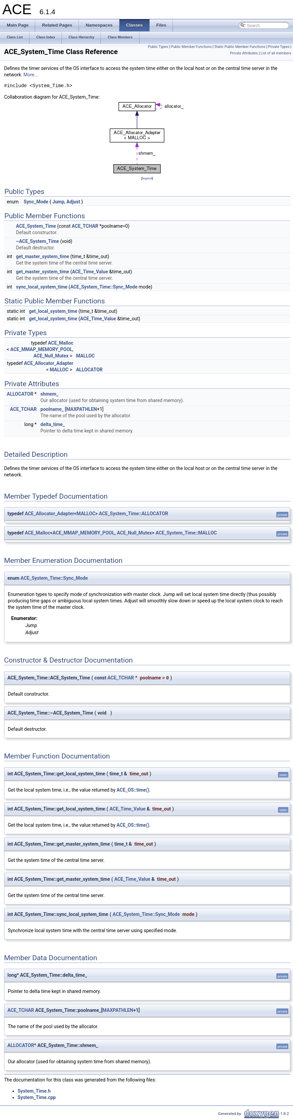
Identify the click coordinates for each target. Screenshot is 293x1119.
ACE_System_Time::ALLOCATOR (133, 513)
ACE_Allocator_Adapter (48, 363)
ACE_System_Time (36, 226)
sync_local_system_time (41, 287)
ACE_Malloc (60, 343)
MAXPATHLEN (81, 409)
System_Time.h (34, 1091)
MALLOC (85, 355)
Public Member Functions (191, 47)
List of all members (276, 53)
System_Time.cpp (37, 1097)
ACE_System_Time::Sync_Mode (104, 287)
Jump (58, 201)
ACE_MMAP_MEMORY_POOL (41, 349)
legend (147, 178)
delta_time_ (53, 424)
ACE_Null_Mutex (50, 355)
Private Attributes (244, 53)
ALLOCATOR (89, 369)
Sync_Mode (36, 201)
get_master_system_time (42, 256)
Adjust (73, 201)
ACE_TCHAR (85, 226)
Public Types (158, 47)
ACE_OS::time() (133, 790)
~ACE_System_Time (37, 241)
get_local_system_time (53, 311)
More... (30, 74)
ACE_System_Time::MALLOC (186, 533)
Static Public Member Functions (240, 47)
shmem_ (50, 394)
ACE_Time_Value (90, 271)
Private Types (279, 47)
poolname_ (52, 409)
